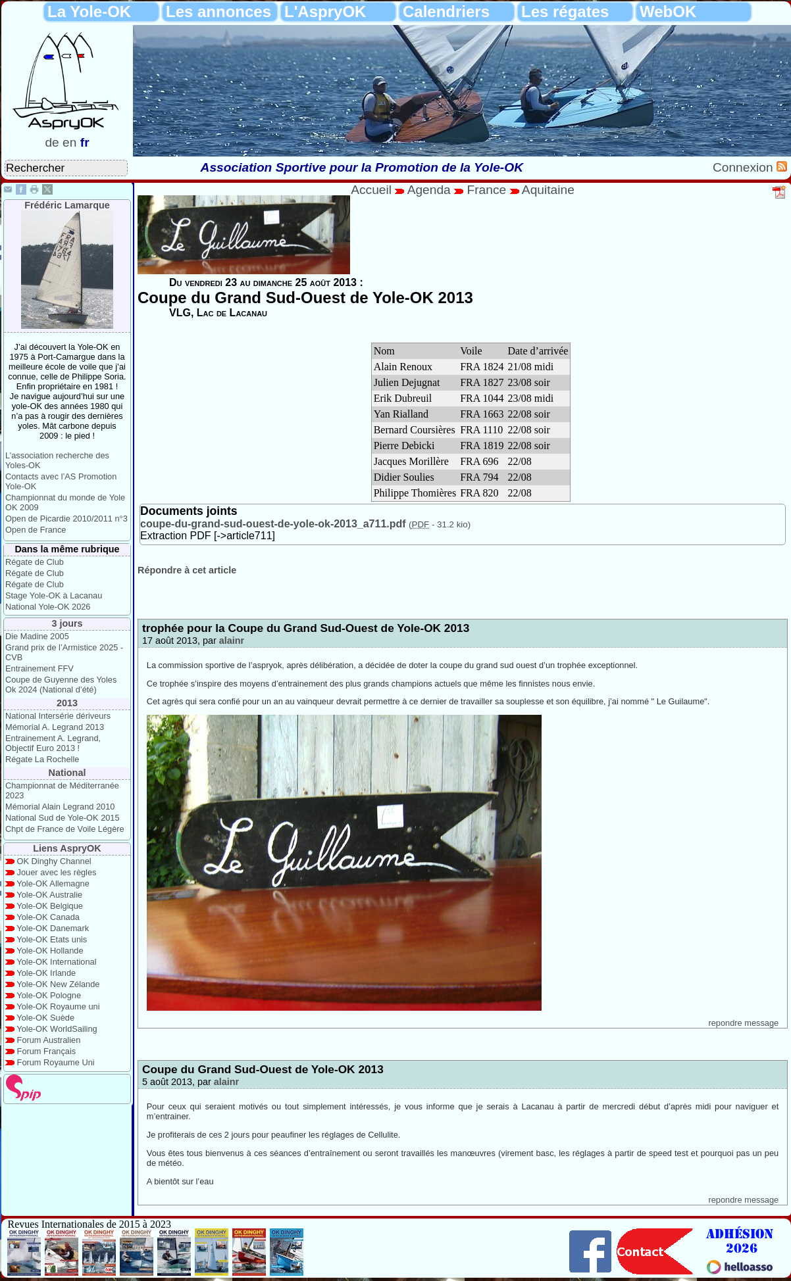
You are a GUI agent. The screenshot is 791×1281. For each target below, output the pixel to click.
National (67, 772)
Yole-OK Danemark (52, 928)
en (69, 142)
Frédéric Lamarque (67, 205)
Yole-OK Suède (45, 1018)
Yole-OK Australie (49, 895)
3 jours (66, 623)
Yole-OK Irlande (46, 973)
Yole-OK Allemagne (52, 883)
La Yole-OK (89, 11)
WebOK (668, 11)
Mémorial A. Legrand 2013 (54, 727)
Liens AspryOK (67, 848)
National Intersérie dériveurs (58, 716)
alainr (231, 640)
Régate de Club (34, 562)
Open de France (35, 530)
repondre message (743, 1023)
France (486, 190)
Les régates (565, 11)
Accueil (371, 190)
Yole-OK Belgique (49, 906)
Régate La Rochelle (42, 759)
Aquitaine (548, 190)
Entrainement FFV (39, 668)
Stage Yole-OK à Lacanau (53, 595)
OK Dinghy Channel (54, 861)
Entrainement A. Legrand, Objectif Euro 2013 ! (53, 743)
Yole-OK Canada (48, 917)
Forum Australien (49, 1040)
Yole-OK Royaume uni (57, 1006)
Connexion (745, 167)
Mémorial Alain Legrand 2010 (60, 806)
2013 (67, 703)
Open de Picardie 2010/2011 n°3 (66, 518)
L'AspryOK (325, 11)
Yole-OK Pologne (48, 995)
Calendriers (446, 11)
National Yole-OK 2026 (48, 607)
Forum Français (46, 1051)
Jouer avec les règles (57, 872)
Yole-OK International (56, 962)
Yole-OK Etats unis (51, 939)
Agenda (431, 190)
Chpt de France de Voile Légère (64, 829)
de (52, 142)
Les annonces (218, 11)
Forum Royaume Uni (56, 1062)
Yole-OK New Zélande (57, 984)
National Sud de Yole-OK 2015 (62, 818)
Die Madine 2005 (37, 636)
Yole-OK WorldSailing (56, 1029)
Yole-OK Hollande (49, 950)
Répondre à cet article (187, 570)
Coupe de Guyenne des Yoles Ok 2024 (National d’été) (60, 684)
